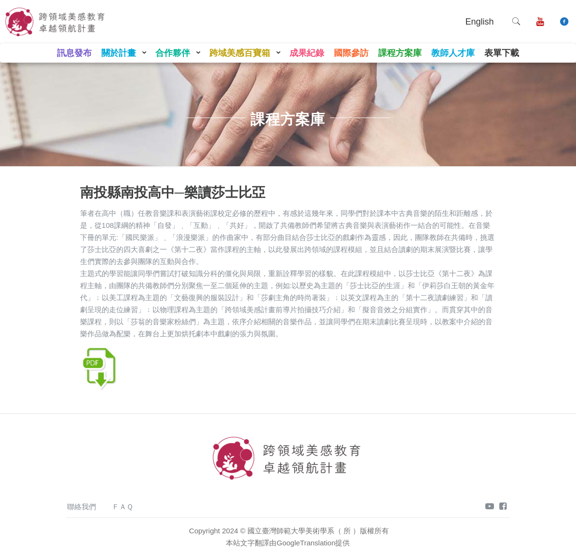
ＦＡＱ (122, 507)
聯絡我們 (81, 507)
